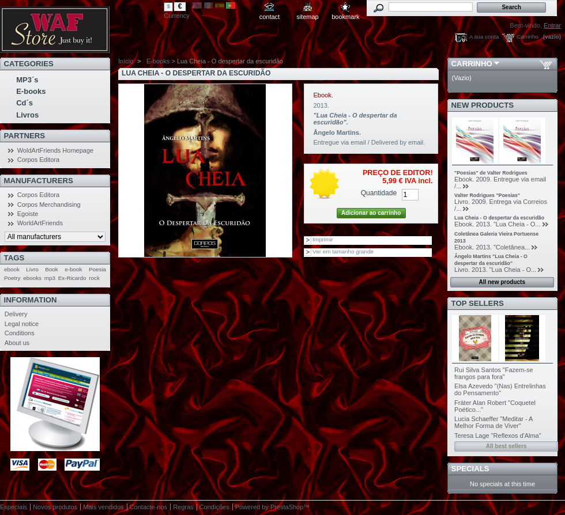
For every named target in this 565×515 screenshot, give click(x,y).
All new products (502, 282)
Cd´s (24, 103)
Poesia (97, 269)
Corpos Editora (38, 159)
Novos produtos (55, 506)
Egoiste (28, 213)
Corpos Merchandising (49, 204)
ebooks (32, 278)
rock (94, 278)
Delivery (16, 313)
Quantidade (379, 193)
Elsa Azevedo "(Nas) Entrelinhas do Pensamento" (500, 389)
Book (51, 269)
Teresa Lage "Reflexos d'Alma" (497, 435)
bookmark (345, 16)
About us (17, 342)
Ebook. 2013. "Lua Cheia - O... (497, 224)
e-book (73, 269)
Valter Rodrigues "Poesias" (487, 195)
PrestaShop (286, 506)
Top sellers (477, 303)
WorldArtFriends (40, 222)
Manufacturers (38, 180)
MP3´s (27, 79)
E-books (31, 91)
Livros (27, 115)
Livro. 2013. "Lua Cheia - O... (495, 269)
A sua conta (484, 36)
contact (269, 16)
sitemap (307, 16)
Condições (214, 506)
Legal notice (22, 323)
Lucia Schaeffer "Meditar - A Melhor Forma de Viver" (493, 422)
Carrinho (527, 36)
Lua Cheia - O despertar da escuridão (499, 218)
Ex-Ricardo (72, 278)
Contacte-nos (148, 506)
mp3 (49, 278)
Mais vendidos (103, 506)
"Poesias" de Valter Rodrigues (491, 173)
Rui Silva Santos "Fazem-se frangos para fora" (493, 373)
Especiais (13, 506)
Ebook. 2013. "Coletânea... (492, 247)
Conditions (20, 333)
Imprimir (322, 239)
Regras (183, 506)
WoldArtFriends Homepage (55, 150)
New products (482, 105)
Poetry (12, 278)
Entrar (552, 25)
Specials (470, 468)
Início (125, 61)
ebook (12, 269)
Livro (32, 269)
